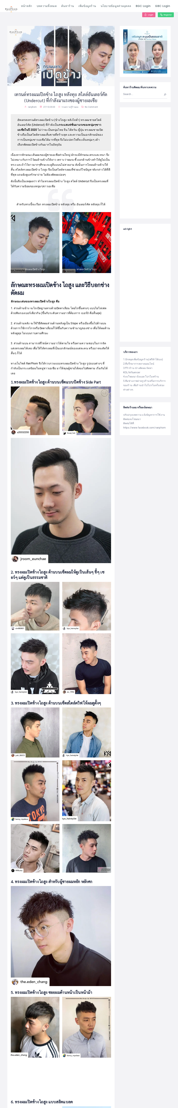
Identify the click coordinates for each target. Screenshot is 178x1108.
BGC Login (143, 6)
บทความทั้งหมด (47, 6)
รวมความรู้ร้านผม (70, 107)
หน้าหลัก (26, 6)
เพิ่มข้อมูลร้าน (87, 6)
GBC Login (162, 6)
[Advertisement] (145, 163)
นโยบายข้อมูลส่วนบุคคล (116, 6)
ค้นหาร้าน (67, 6)
